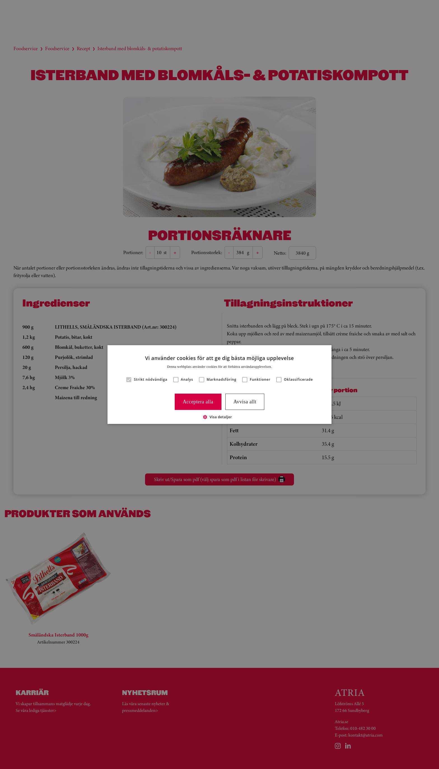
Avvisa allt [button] (244, 402)
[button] (219, 417)
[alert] (219, 384)
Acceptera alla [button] (198, 402)
